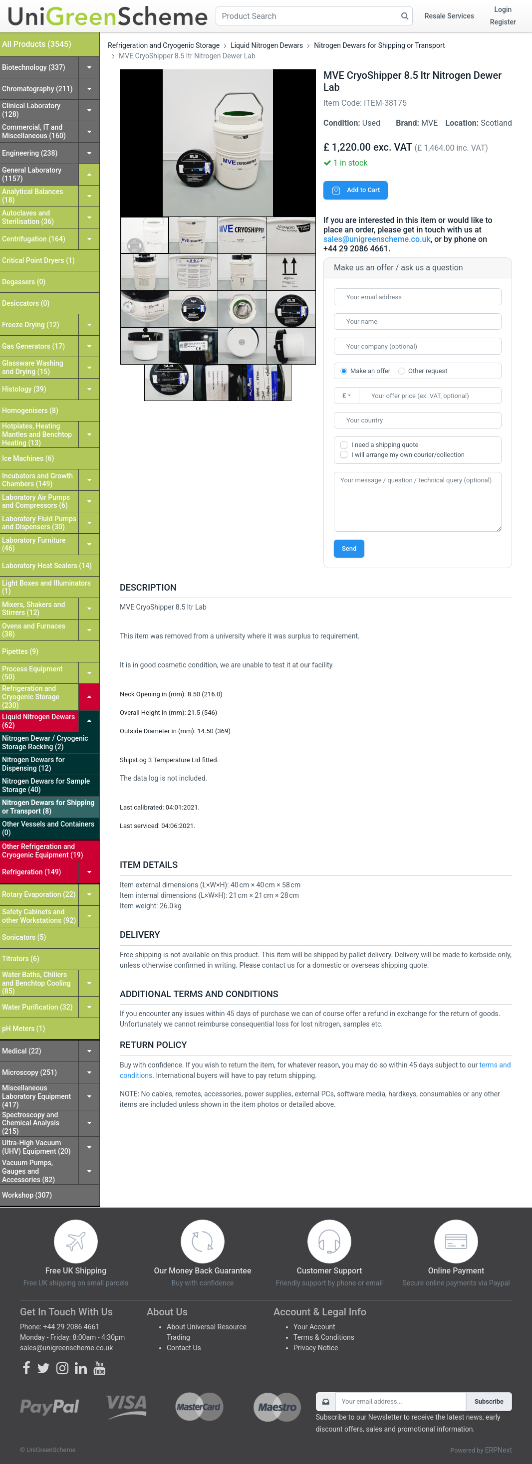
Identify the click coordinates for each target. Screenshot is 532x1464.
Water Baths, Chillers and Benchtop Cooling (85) (36, 983)
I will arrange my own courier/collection (408, 454)
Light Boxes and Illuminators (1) (46, 587)
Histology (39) (24, 389)
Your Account (314, 1327)
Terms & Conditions (323, 1337)
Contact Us (184, 1348)
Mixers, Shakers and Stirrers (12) (33, 609)
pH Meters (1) (23, 1029)
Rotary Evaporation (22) (39, 894)
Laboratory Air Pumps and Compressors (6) (36, 501)
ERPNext (498, 1450)
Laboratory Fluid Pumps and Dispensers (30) (39, 523)
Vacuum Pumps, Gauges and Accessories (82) (28, 1171)
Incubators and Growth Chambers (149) (37, 480)
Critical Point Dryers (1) (38, 260)
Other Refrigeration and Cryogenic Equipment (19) (42, 850)
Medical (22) (21, 1051)
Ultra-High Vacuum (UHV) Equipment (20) (36, 1147)
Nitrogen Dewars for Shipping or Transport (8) (48, 807)
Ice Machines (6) (28, 458)
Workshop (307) (27, 1195)
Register (503, 22)
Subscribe (489, 1401)
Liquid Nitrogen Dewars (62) (38, 721)
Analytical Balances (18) (32, 196)
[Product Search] (314, 15)
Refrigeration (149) (31, 872)
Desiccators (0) (25, 303)
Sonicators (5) (24, 937)
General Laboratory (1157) (31, 174)
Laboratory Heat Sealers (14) (47, 566)
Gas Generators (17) (33, 346)
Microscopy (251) (29, 1072)
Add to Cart (355, 190)
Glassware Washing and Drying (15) (32, 367)
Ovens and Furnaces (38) (33, 630)
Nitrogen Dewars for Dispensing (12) (33, 764)
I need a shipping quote (384, 444)
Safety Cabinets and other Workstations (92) (39, 916)
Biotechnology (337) (33, 67)
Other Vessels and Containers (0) (48, 828)
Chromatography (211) (37, 89)
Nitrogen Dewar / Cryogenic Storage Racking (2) (45, 742)
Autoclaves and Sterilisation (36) (28, 217)
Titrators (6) (20, 959)
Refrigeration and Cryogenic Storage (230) (30, 696)
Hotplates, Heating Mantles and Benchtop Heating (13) (37, 434)
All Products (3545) (36, 44)
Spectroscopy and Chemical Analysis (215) (30, 1123)
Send (349, 548)
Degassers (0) (23, 282)
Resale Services (449, 16)
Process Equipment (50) (32, 673)
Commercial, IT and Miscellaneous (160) (34, 131)
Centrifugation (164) (33, 239)
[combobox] (418, 420)
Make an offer (370, 371)
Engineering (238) (29, 153)
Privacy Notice (315, 1348)
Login (503, 9)
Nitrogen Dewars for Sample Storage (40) (46, 785)
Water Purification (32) (37, 1007)
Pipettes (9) (20, 651)
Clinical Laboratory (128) (31, 110)
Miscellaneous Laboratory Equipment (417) (36, 1096)
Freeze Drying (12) (30, 325)
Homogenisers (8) (30, 411)
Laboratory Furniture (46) (33, 544)
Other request (427, 371)
